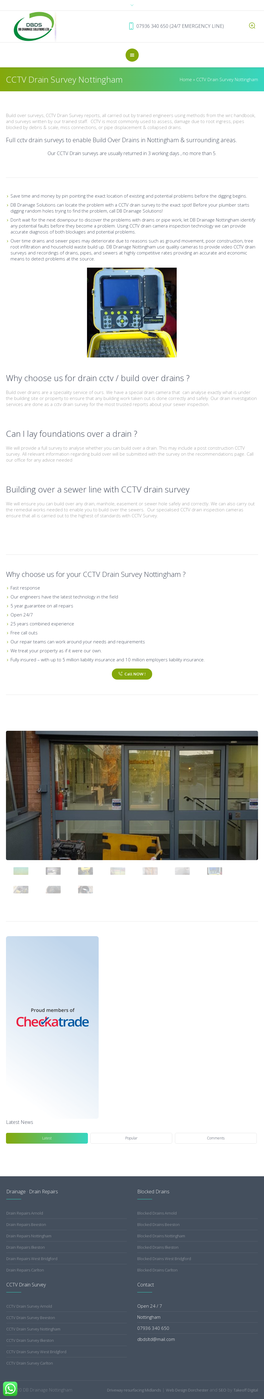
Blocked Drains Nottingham (161, 1236)
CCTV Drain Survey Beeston (30, 1317)
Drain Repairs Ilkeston (25, 1247)
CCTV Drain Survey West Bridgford (36, 1351)
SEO (222, 1390)
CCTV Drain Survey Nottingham (33, 1329)
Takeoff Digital (246, 1390)
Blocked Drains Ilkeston (157, 1247)
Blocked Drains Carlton (157, 1270)
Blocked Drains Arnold (157, 1213)
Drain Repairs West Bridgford (31, 1258)
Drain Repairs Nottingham (28, 1236)
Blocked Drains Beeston (158, 1224)
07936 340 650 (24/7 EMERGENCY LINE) (193, 26)
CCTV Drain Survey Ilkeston (30, 1340)
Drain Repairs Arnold (24, 1213)
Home (186, 79)
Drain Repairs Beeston (26, 1224)
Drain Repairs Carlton (25, 1270)
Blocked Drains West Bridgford (164, 1258)
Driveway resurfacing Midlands (134, 1390)
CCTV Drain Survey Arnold (29, 1306)
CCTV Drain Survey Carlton (29, 1363)
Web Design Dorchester (187, 1390)
